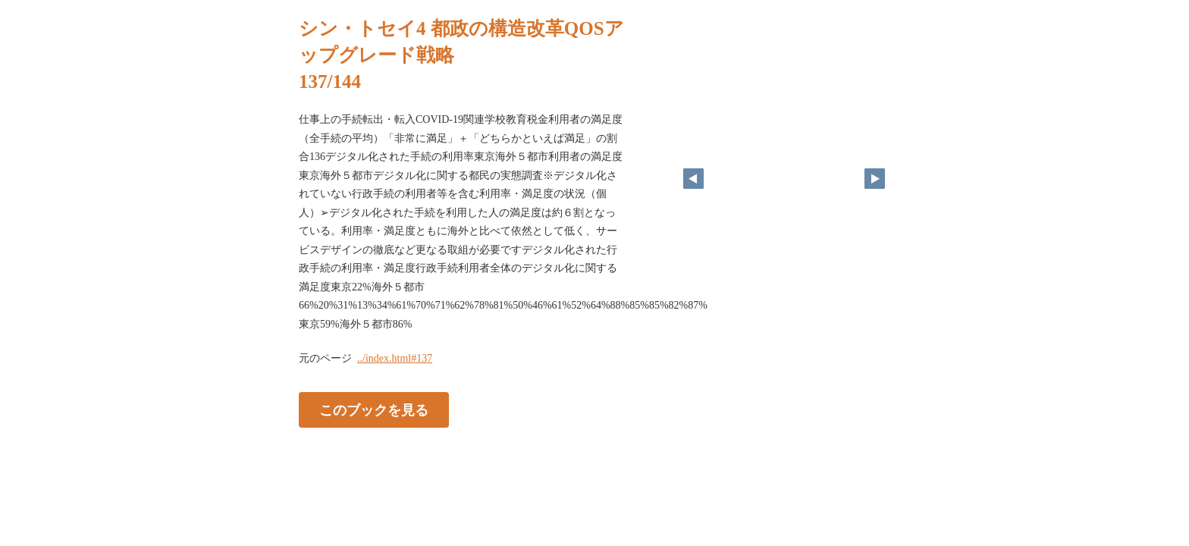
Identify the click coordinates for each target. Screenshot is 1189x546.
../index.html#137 (394, 358)
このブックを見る (373, 410)
